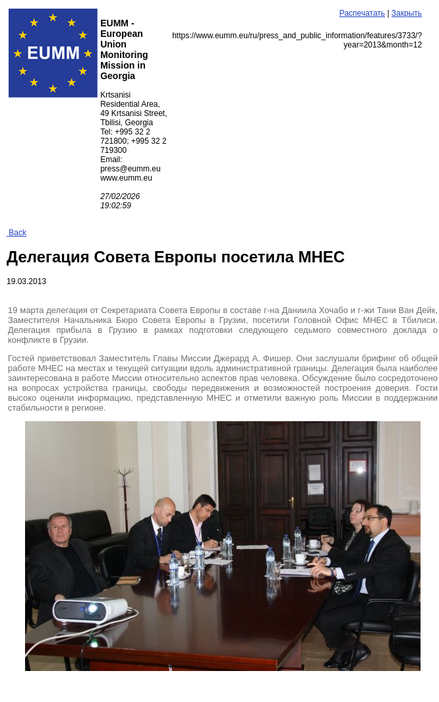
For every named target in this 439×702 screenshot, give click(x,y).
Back (16, 232)
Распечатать (362, 13)
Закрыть (407, 13)
